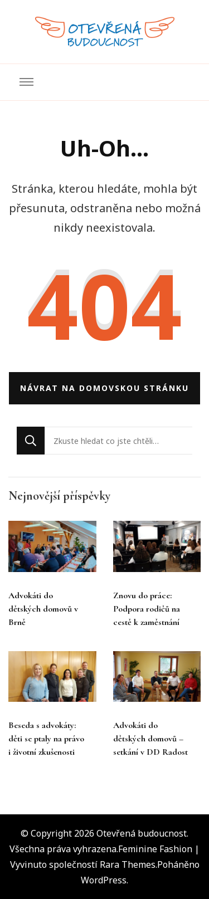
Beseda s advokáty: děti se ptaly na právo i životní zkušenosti (46, 739)
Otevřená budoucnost (141, 833)
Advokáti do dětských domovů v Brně (43, 609)
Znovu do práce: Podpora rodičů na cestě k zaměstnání (146, 609)
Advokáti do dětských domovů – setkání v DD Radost (150, 739)
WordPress (104, 880)
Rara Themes (127, 864)
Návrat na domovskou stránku (104, 388)
